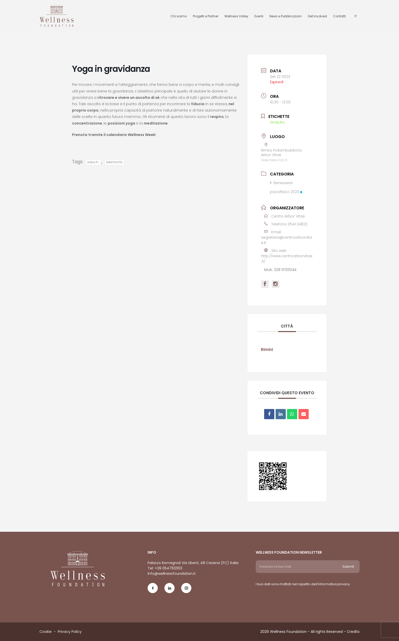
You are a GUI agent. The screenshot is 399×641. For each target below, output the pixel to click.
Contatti (339, 16)
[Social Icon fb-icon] (153, 590)
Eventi (258, 16)
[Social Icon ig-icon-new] (186, 590)
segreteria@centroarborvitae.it (286, 240)
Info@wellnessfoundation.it (172, 573)
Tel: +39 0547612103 (165, 568)
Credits (353, 631)
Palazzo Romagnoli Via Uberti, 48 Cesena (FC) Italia (193, 562)
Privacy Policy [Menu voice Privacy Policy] (70, 631)
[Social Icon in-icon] (169, 590)
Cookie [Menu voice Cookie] (45, 631)
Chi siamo (178, 16)
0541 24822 (297, 224)
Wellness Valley (236, 16)
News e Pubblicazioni (285, 16)
